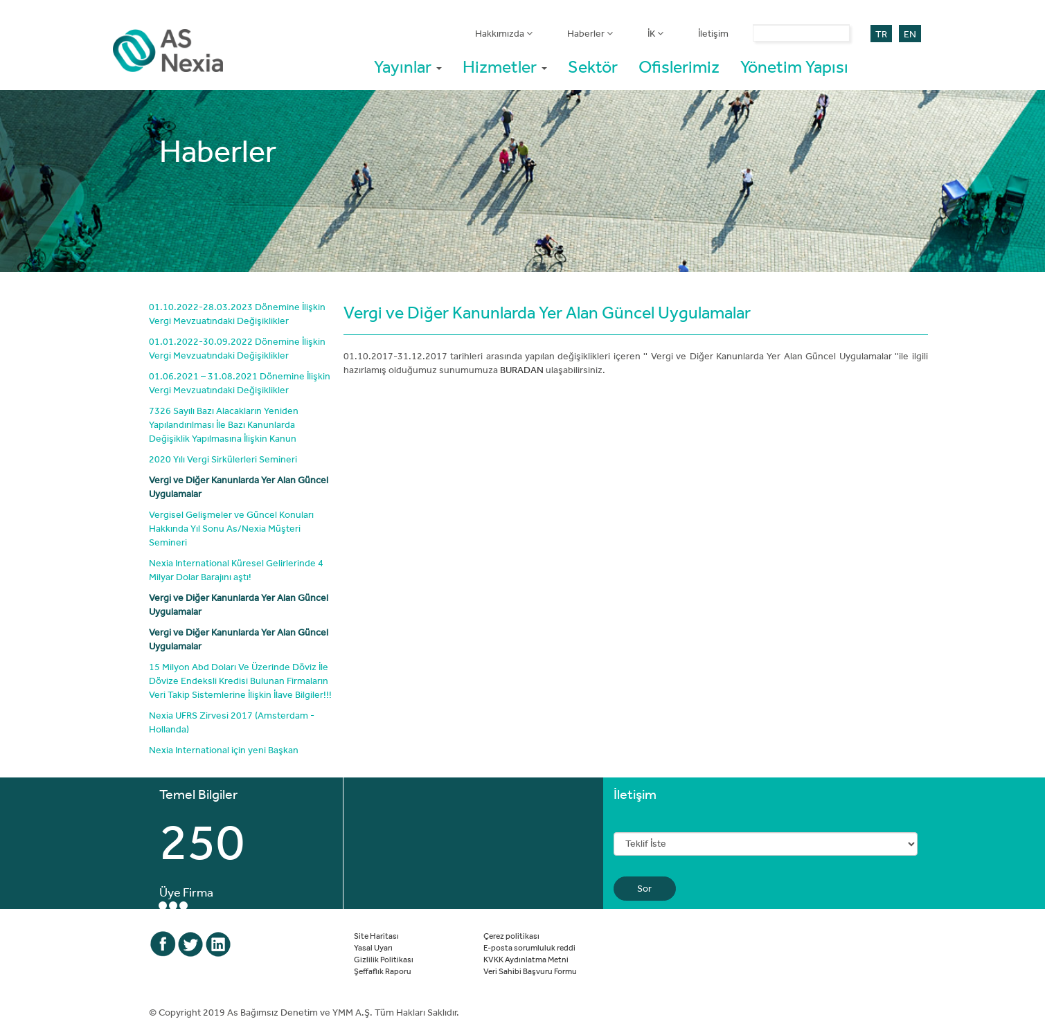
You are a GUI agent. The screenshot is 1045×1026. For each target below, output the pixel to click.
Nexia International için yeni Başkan (223, 749)
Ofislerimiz (679, 66)
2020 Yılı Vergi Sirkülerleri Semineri (223, 459)
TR (881, 33)
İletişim (713, 33)
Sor (644, 888)
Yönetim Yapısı (794, 66)
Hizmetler (505, 66)
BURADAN (522, 369)
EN (910, 33)
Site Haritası (376, 935)
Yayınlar (408, 66)
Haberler (590, 33)
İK (655, 33)
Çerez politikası (511, 935)
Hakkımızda (504, 33)
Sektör (593, 66)
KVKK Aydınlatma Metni (526, 959)
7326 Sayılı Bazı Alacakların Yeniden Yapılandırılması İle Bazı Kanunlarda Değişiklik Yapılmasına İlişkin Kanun (223, 424)
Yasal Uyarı (373, 947)
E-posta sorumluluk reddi (529, 947)
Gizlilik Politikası (383, 959)
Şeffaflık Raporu (382, 970)
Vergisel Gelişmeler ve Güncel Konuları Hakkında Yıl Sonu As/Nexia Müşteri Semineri (231, 528)
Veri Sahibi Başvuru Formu (530, 970)
